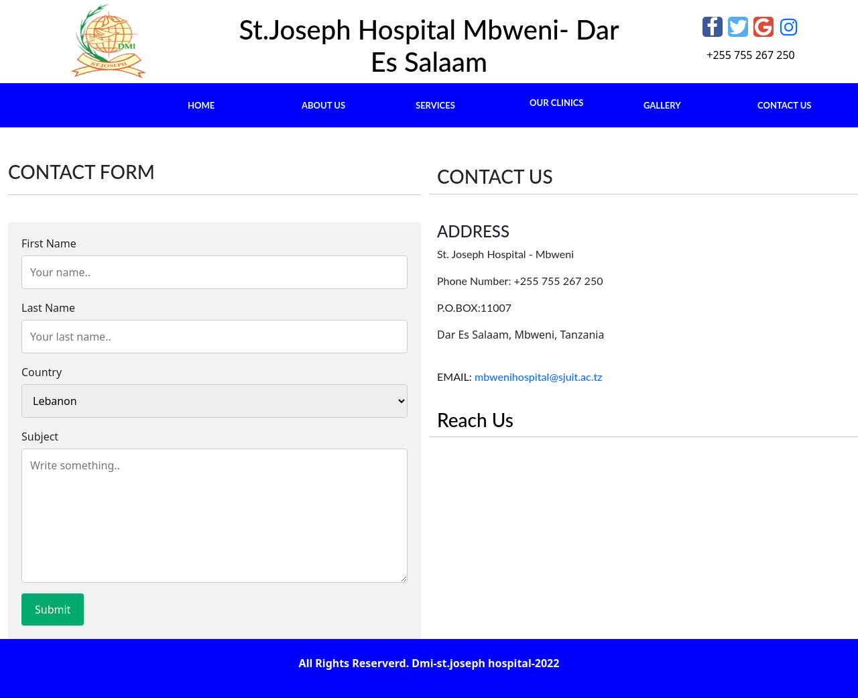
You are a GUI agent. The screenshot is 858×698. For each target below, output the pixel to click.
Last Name (48, 307)
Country (41, 372)
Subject (39, 436)
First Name (48, 243)
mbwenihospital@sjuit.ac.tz (537, 376)
